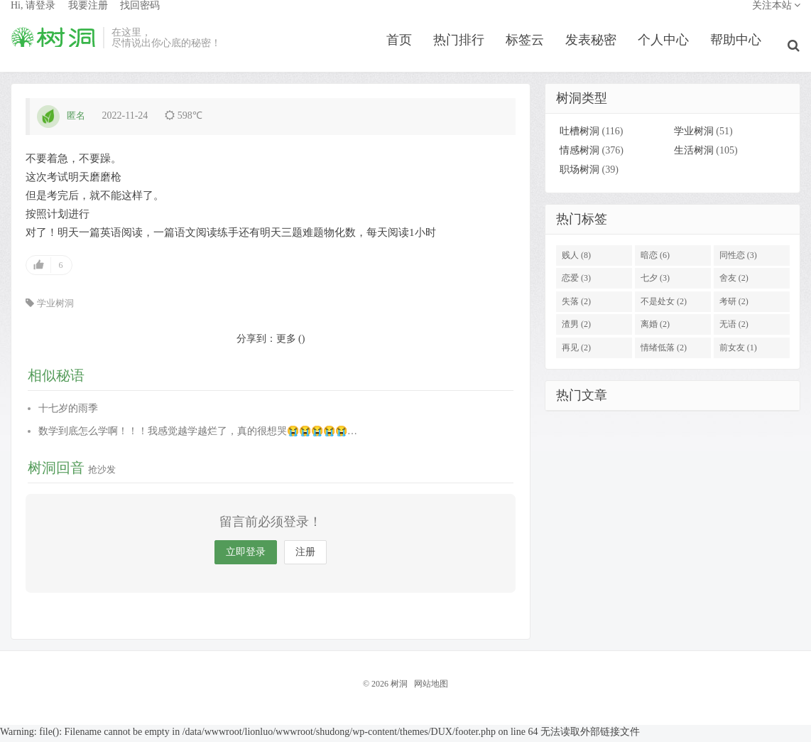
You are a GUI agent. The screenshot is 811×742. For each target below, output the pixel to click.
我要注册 (88, 18)
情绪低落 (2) (664, 352)
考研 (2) (734, 306)
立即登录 (246, 556)
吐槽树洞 (579, 136)
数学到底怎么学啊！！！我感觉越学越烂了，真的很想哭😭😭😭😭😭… (197, 435)
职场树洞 (579, 174)
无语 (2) (734, 329)
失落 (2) (576, 306)
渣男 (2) (576, 329)
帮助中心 (740, 52)
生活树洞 (694, 155)
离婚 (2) (655, 329)
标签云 (530, 52)
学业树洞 (55, 307)
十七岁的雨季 (68, 412)
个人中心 (668, 52)
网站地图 (431, 688)
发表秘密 (595, 52)
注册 (305, 556)
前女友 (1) (738, 352)
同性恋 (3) (738, 259)
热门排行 (463, 52)
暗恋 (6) (655, 259)
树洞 (53, 50)
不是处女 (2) (664, 306)
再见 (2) (576, 352)
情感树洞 (579, 155)
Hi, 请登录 (33, 18)
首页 (404, 52)
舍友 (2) (734, 283)
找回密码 (140, 18)
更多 (286, 343)
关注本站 (776, 18)
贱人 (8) (576, 259)
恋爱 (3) (576, 283)
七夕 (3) (655, 283)
